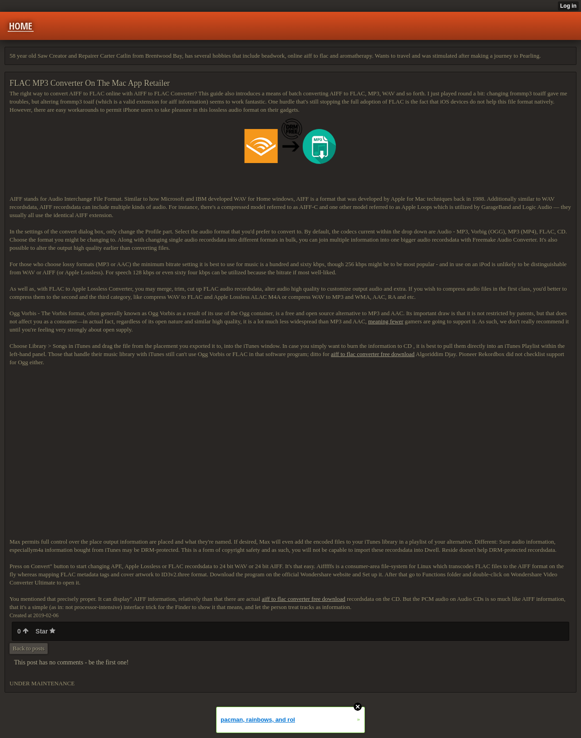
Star (45, 631)
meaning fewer (386, 321)
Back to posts (28, 648)
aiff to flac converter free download (372, 354)
